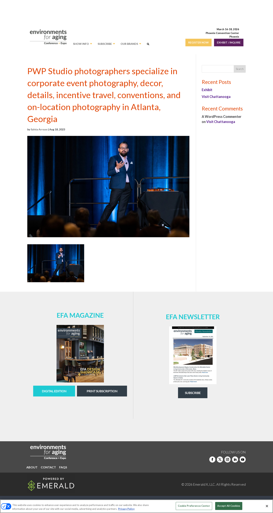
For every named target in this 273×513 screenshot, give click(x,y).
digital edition (54, 391)
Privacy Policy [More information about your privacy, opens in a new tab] (126, 508)
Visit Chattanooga (216, 97)
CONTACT (48, 467)
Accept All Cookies (228, 505)
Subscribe (193, 393)
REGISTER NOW (198, 42)
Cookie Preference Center (194, 505)
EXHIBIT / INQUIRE (229, 42)
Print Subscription (102, 391)
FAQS (63, 467)
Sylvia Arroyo (39, 129)
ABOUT (32, 467)
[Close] (267, 506)
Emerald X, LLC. (204, 484)
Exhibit (207, 90)
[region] (136, 506)
